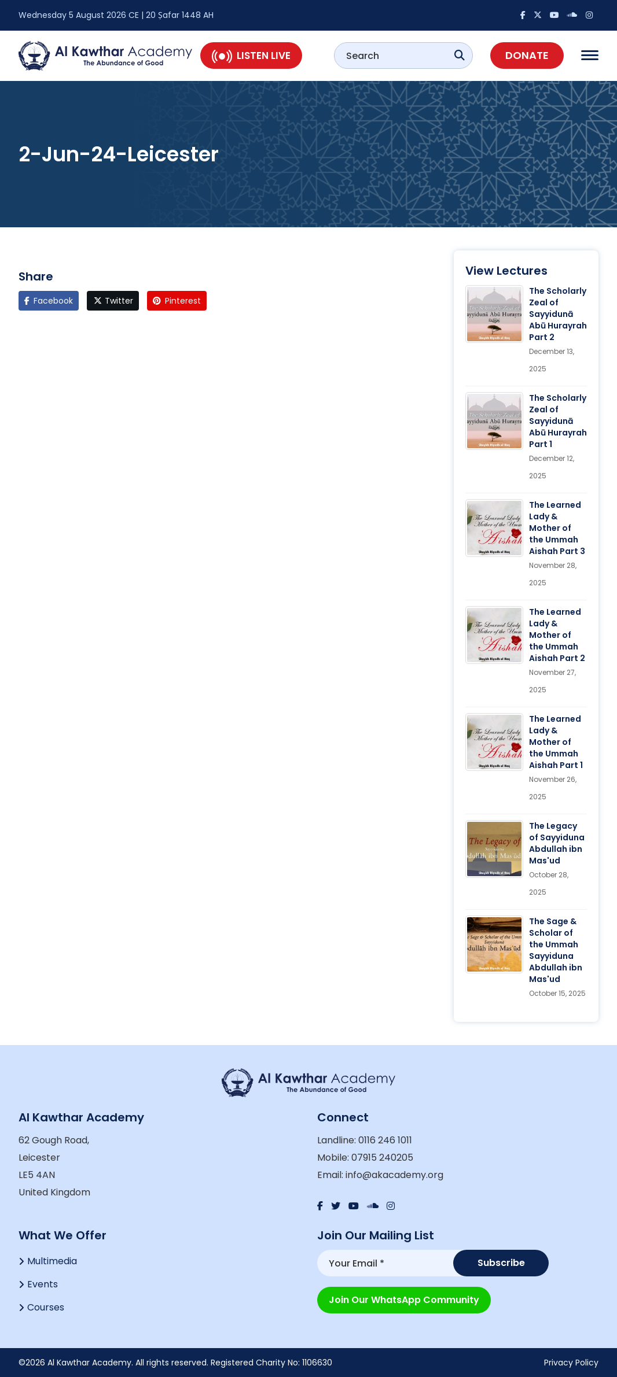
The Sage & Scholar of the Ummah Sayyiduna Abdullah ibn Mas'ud (555, 950)
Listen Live (251, 55)
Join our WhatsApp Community (404, 1299)
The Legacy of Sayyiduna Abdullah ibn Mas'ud (557, 843)
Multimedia (52, 1261)
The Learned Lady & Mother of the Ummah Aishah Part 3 (557, 528)
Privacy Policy (571, 1362)
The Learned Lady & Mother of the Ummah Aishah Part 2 (557, 635)
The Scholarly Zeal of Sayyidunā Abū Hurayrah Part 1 (558, 421)
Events (42, 1284)
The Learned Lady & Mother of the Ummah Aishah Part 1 (556, 742)
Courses (45, 1307)
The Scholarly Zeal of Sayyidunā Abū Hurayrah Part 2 (558, 314)
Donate (527, 55)
